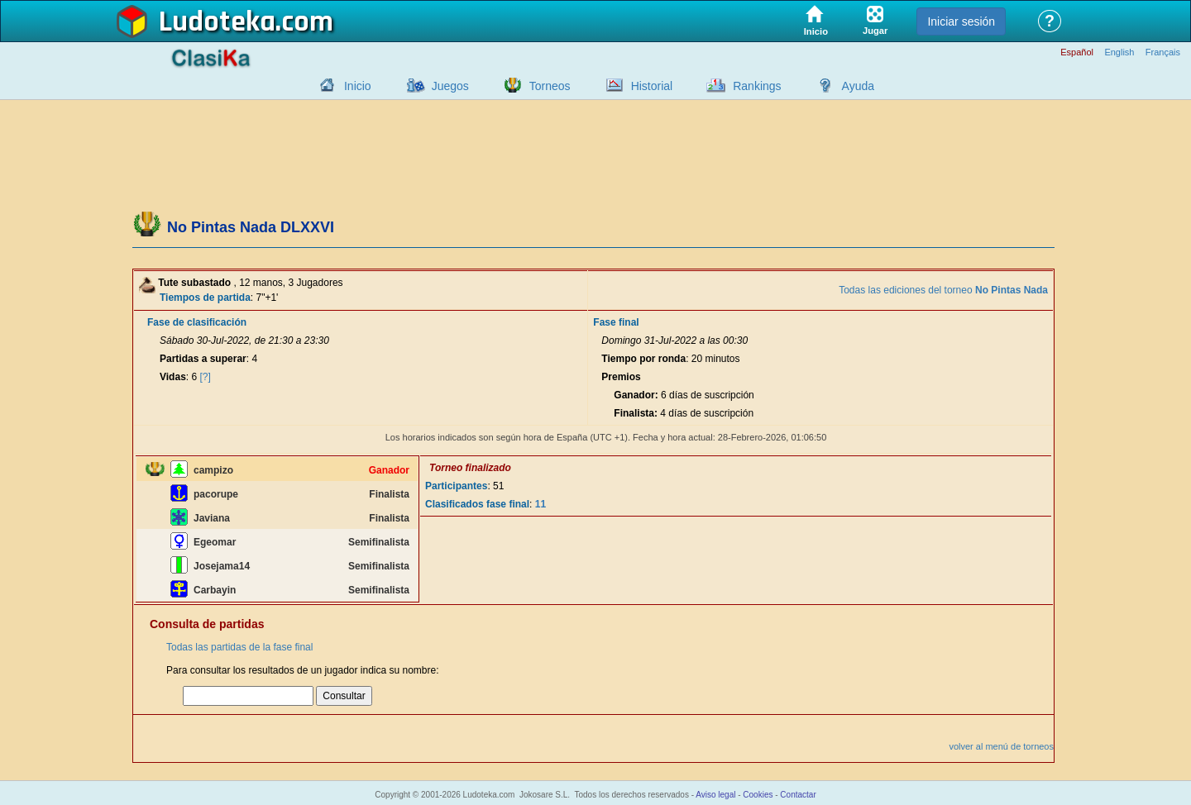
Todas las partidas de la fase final (239, 647)
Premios (620, 377)
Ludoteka (217, 22)
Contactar (798, 794)
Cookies (757, 794)
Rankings (757, 86)
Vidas (173, 377)
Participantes (456, 486)
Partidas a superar (203, 358)
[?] (205, 377)
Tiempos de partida (205, 297)
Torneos (550, 86)
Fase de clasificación (196, 322)
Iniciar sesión (961, 21)
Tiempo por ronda (643, 358)
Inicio (357, 86)
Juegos (450, 86)
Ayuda (858, 86)
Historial (652, 86)
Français (1163, 52)
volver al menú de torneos (1001, 746)
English (1119, 52)
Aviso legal (715, 794)
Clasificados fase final (477, 504)
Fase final (616, 322)
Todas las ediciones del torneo (943, 290)
